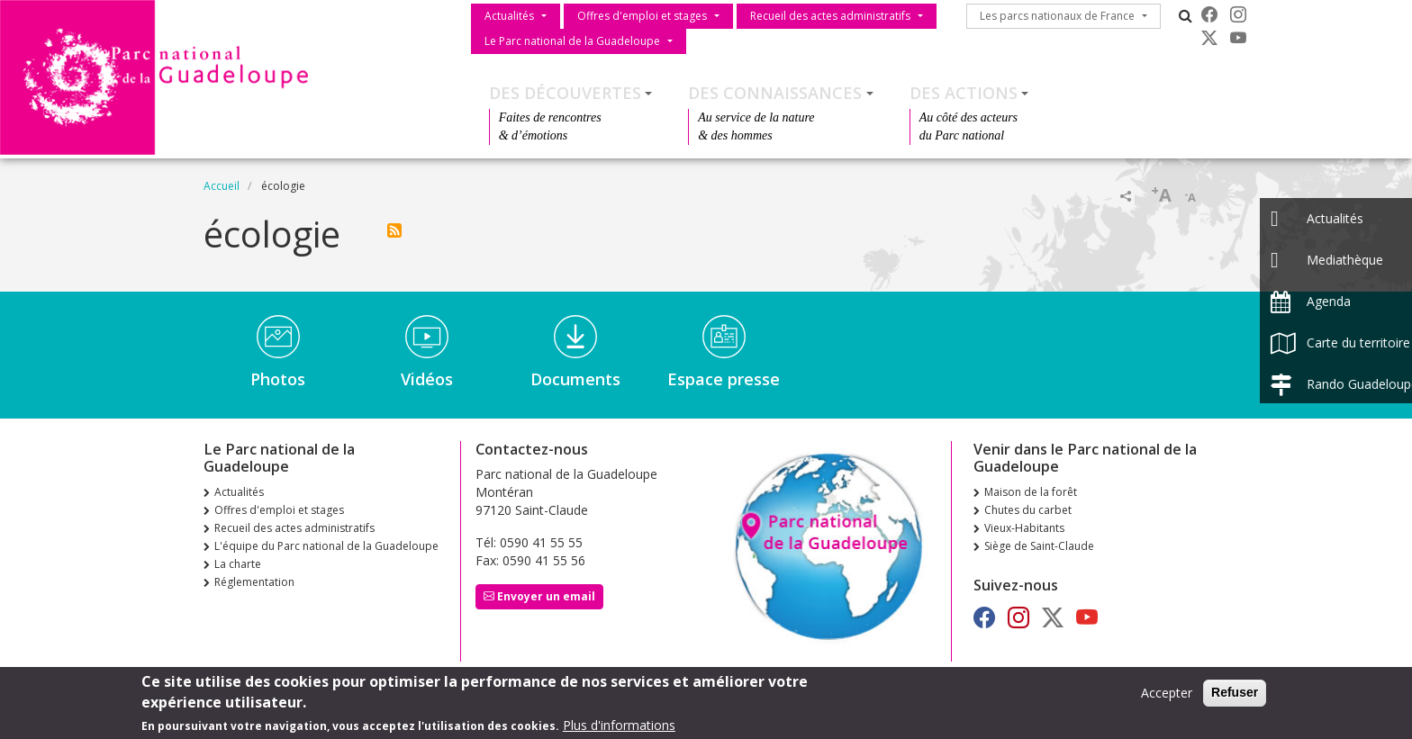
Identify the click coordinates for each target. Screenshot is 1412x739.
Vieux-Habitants (1024, 528)
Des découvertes (565, 93)
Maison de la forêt (1030, 492)
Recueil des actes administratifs (830, 15)
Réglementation (254, 582)
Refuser (1234, 696)
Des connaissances (775, 93)
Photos (277, 379)
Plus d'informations (619, 729)
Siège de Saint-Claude (1039, 546)
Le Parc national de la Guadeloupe (572, 41)
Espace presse (723, 379)
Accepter (1166, 697)
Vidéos (427, 379)
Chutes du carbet (1028, 510)
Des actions (964, 93)
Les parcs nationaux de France (1057, 15)
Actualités (509, 15)
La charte (237, 564)
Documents (575, 379)
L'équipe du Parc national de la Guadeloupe (326, 546)
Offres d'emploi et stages (642, 15)
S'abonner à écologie (394, 230)
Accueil (222, 186)
